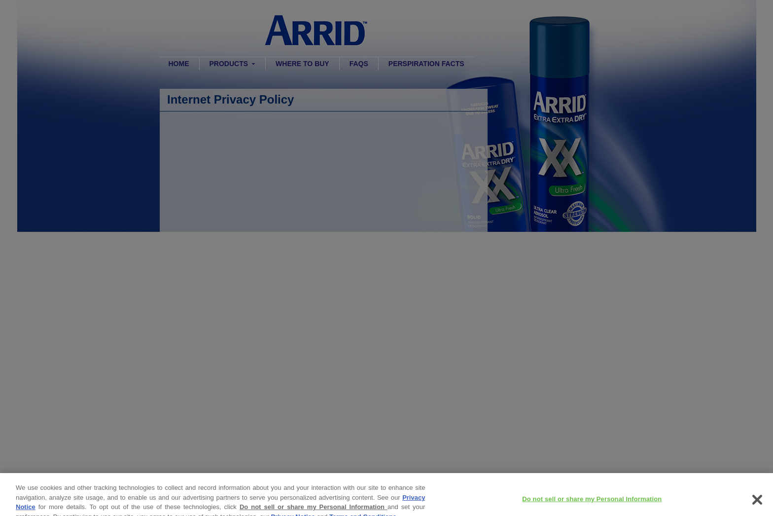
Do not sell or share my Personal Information (313, 511)
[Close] (757, 504)
